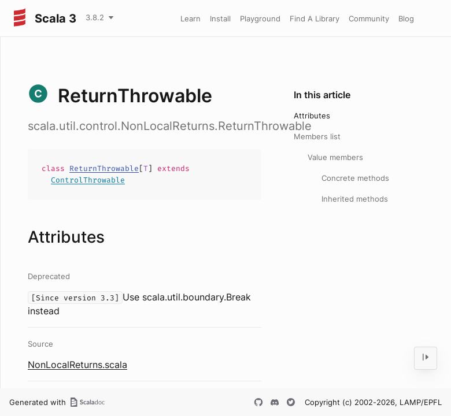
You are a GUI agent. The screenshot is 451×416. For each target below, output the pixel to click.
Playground (260, 18)
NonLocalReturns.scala (77, 364)
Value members (335, 157)
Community (369, 18)
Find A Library (314, 18)
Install (220, 18)
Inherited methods (354, 198)
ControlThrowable (88, 180)
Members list (317, 136)
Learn (190, 18)
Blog (406, 18)
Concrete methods (355, 178)
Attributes (312, 115)
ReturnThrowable (104, 168)
